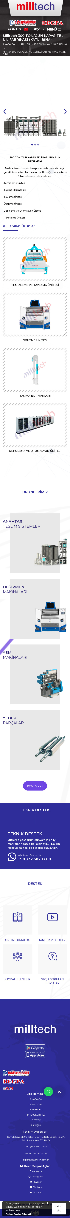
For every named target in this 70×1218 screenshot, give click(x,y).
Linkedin (36, 1192)
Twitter (36, 1181)
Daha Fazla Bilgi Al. (19, 1214)
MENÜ (54, 29)
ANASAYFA (9, 44)
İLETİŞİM (36, 1125)
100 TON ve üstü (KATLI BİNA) (50, 44)
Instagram (36, 1176)
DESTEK (36, 1120)
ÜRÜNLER (24, 44)
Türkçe (32, 29)
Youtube (36, 1187)
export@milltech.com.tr (36, 1159)
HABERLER (36, 1109)
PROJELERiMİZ (36, 1114)
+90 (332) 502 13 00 (36, 1146)
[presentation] (4, 110)
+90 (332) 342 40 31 (36, 1153)
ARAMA (14, 29)
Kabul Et (59, 1209)
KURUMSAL (35, 1104)
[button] (32, 144)
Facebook (36, 1171)
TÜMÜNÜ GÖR (35, 785)
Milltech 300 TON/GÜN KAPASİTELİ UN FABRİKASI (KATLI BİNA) (34, 53)
